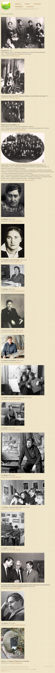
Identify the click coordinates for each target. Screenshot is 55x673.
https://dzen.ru (15, 55)
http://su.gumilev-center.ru (18, 290)
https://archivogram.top (17, 332)
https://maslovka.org (20, 130)
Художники (19, 6)
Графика (27, 4)
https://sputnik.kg (16, 362)
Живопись (18, 4)
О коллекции (37, 4)
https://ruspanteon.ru (17, 663)
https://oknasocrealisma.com (18, 624)
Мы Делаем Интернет (50, 666)
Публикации (30, 6)
